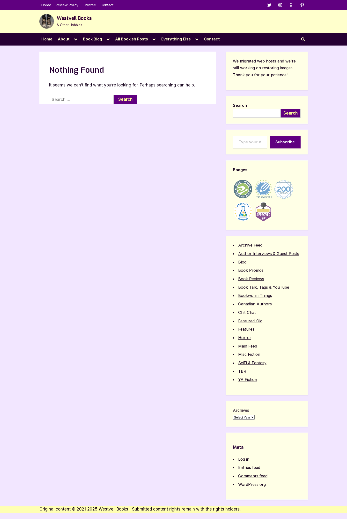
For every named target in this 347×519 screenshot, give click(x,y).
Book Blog (92, 39)
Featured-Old (250, 320)
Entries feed (249, 467)
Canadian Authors (255, 304)
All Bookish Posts (131, 39)
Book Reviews (251, 278)
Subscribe (285, 141)
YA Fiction (247, 379)
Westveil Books (74, 18)
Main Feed (247, 346)
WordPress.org (252, 484)
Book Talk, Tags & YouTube (263, 287)
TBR (242, 371)
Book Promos (251, 270)
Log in (243, 459)
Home (46, 5)
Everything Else (176, 39)
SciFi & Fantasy (252, 362)
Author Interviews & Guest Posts (268, 253)
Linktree (89, 5)
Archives (241, 410)
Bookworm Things (255, 295)
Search (240, 105)
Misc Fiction (249, 354)
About (64, 39)
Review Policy (67, 5)
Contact (107, 5)
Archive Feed (250, 245)
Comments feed (252, 475)
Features (246, 329)
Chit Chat (247, 312)
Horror (244, 337)
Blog (242, 262)
